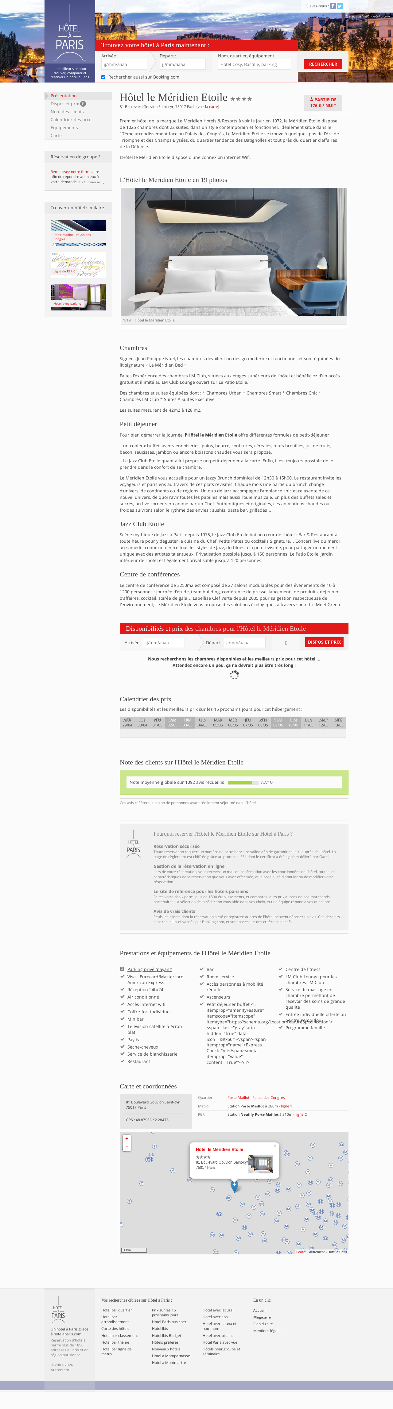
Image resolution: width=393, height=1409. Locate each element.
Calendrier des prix (70, 119)
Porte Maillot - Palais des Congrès (256, 1115)
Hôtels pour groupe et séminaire (221, 1369)
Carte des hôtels (115, 1346)
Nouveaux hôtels (166, 1366)
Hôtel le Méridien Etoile (219, 1166)
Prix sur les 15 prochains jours (165, 1330)
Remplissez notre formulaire (75, 171)
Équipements (64, 127)
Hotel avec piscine (218, 1352)
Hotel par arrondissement (115, 1337)
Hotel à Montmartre (169, 1380)
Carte (56, 135)
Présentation (64, 95)
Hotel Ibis (160, 1346)
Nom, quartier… (248, 56)
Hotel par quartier (116, 1327)
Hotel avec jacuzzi (218, 1327)
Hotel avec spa (215, 1334)
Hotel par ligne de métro (116, 1369)
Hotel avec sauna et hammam (219, 1344)
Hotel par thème (115, 1359)
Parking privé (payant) (149, 986)
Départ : (168, 56)
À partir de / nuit (323, 102)
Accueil (259, 1327)
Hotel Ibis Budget (166, 1352)
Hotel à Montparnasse (171, 1373)
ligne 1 (286, 1123)
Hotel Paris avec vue (220, 1359)
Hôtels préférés (165, 1359)
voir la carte (208, 106)
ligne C (301, 1131)
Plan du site (263, 1341)
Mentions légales (267, 1348)
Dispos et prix (68, 104)
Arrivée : (110, 56)
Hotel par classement (119, 1352)
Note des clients (67, 111)
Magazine (262, 1334)
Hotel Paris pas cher (169, 1339)
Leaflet (301, 1269)
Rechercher (323, 64)
